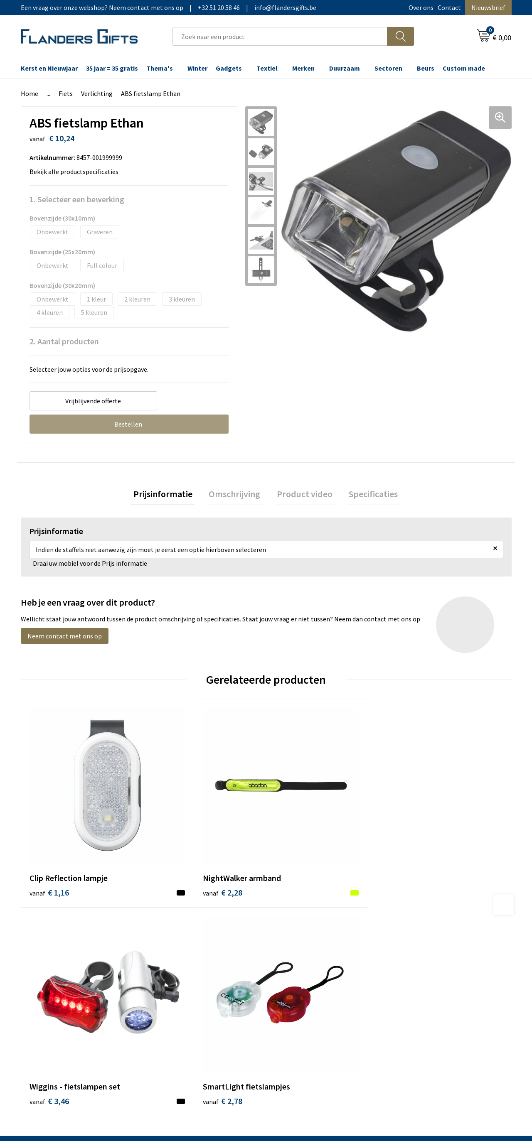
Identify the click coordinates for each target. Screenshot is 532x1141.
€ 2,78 (417, 843)
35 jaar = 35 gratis (112, 68)
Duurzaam (344, 68)
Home (29, 93)
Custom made (464, 68)
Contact (449, 7)
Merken (303, 68)
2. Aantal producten (64, 341)
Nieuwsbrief (488, 7)
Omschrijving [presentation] (236, 495)
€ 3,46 (294, 843)
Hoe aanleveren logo (305, 971)
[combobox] (279, 36)
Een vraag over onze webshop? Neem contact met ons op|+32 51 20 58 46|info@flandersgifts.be (168, 7)
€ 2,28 (172, 843)
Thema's (159, 68)
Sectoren (388, 68)
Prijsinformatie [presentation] (168, 495)
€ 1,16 (49, 843)
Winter (197, 68)
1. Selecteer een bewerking (77, 199)
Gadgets (229, 68)
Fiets (66, 93)
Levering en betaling (305, 933)
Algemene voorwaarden (431, 920)
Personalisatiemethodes (311, 959)
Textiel (267, 68)
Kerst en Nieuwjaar (49, 68)
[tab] (168, 495)
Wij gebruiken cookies (428, 933)
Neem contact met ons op (64, 638)
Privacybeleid (417, 946)
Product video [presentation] (302, 495)
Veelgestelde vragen (183, 946)
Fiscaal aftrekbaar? (303, 946)
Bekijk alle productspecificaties (76, 171)
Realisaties (292, 920)
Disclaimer (413, 959)
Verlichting (97, 93)
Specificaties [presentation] (367, 495)
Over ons (421, 7)
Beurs (425, 68)
